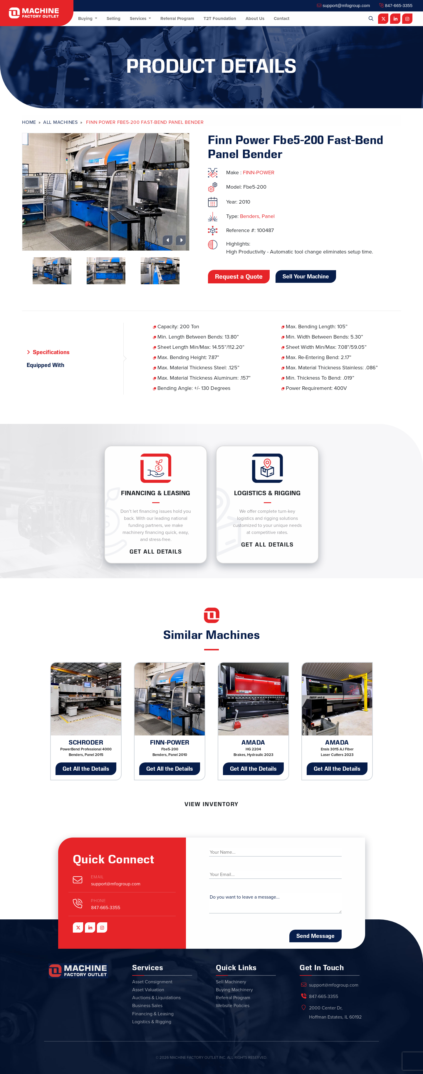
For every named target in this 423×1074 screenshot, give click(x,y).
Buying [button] (86, 18)
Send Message (315, 936)
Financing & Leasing (153, 1014)
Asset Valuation (148, 990)
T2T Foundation (220, 18)
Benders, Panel (257, 216)
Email (97, 877)
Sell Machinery (231, 982)
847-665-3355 (395, 5)
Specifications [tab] (51, 352)
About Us (255, 18)
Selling (113, 18)
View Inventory (211, 804)
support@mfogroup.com (343, 5)
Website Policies (232, 1006)
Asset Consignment (152, 982)
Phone (98, 901)
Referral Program (177, 18)
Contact (281, 18)
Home (29, 122)
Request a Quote (239, 276)
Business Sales (147, 1006)
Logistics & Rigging (151, 1022)
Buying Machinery (234, 990)
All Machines (60, 122)
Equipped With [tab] (45, 365)
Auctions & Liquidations (156, 998)
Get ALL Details (156, 551)
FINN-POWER (258, 172)
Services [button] (138, 18)
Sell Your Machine (306, 276)
